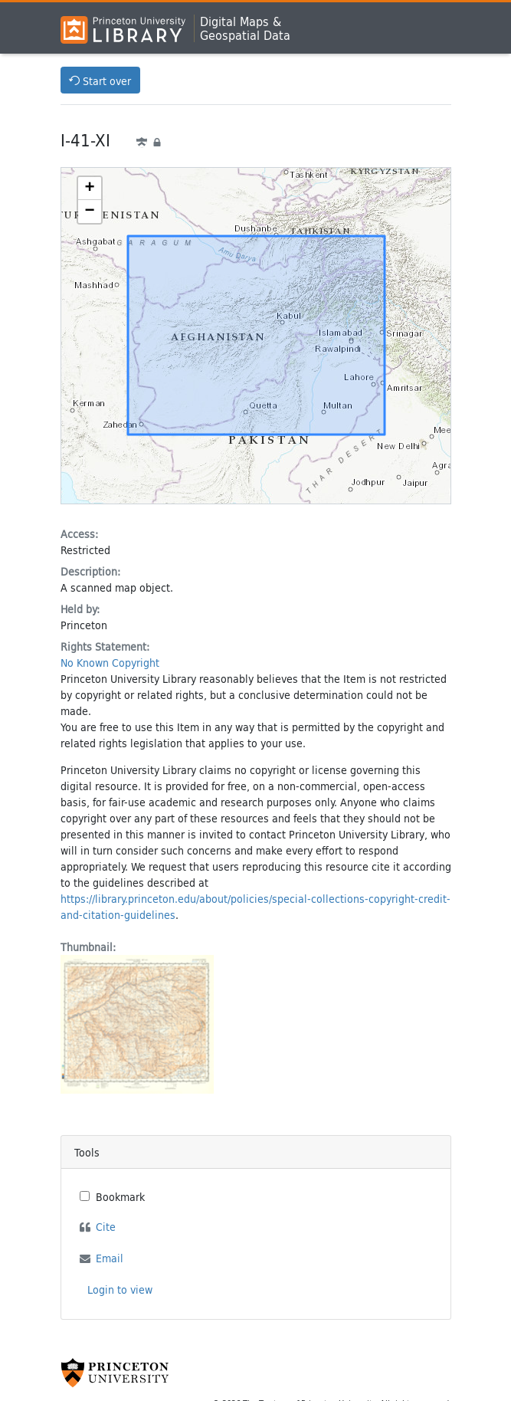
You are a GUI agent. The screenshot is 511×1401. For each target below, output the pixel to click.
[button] (89, 188)
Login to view (119, 1289)
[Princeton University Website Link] (115, 1372)
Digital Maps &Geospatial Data (245, 28)
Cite (106, 1227)
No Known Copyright (110, 663)
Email (109, 1258)
